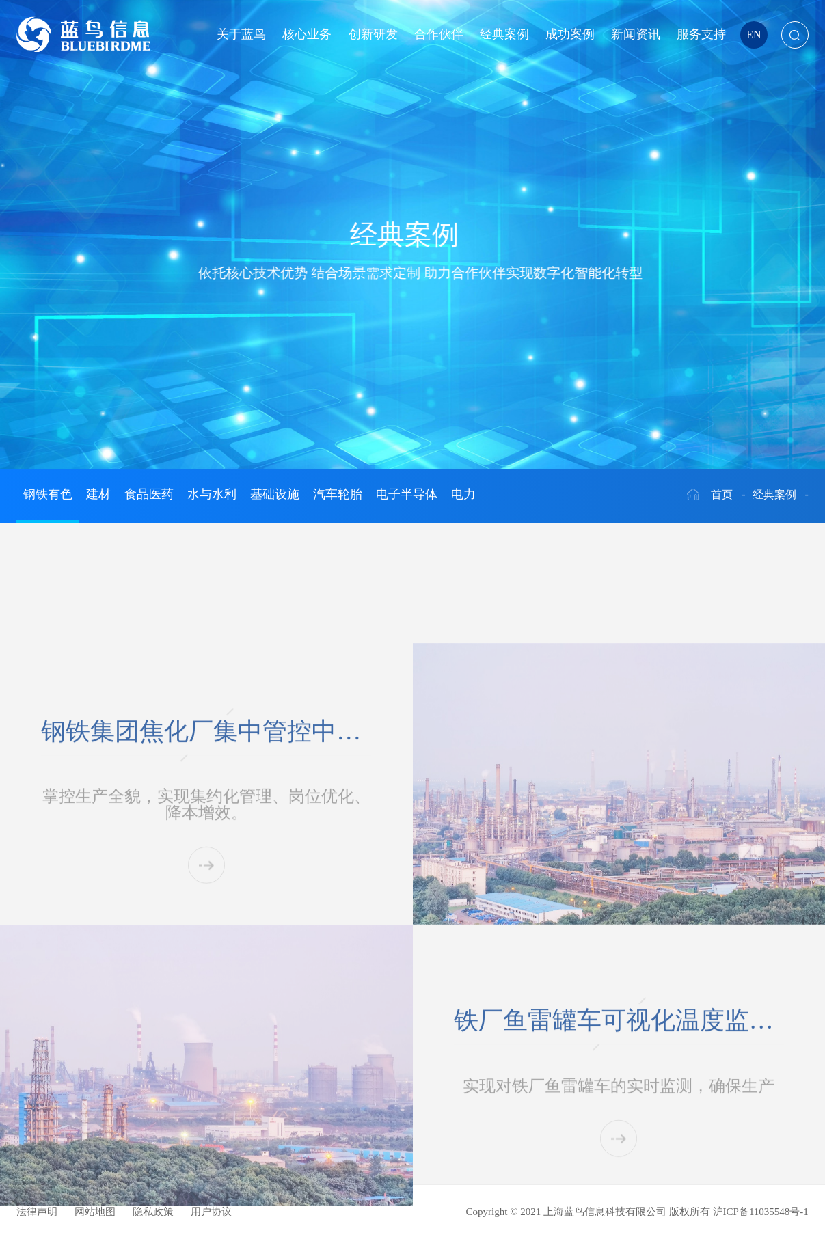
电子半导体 (406, 494)
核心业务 (307, 34)
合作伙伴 (438, 34)
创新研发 (373, 34)
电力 (463, 494)
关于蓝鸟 (241, 34)
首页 (722, 494)
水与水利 (211, 494)
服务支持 (701, 34)
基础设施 (274, 494)
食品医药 (149, 494)
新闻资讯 (635, 34)
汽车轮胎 (337, 494)
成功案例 (570, 34)
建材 (98, 494)
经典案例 (504, 34)
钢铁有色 (47, 494)
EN (753, 34)
